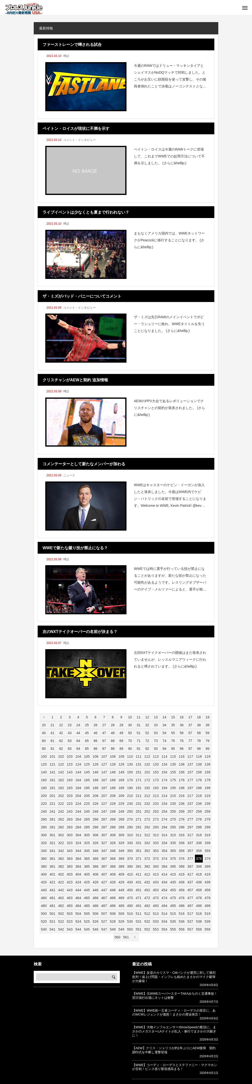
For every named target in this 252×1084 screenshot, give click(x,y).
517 (190, 914)
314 (164, 835)
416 (181, 874)
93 (156, 749)
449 (121, 890)
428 (112, 882)
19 (207, 717)
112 (147, 756)
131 (138, 764)
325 (87, 843)
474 (164, 898)
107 (104, 756)
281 (52, 827)
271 (138, 819)
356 (181, 851)
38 (199, 725)
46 (95, 733)
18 (199, 717)
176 (181, 780)
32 (147, 725)
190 (130, 788)
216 (181, 796)
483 (69, 906)
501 (52, 914)
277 (190, 819)
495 (173, 906)
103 (69, 756)
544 (78, 929)
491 (138, 906)
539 (207, 921)
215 (173, 796)
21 (52, 725)
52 (147, 733)
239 (207, 804)
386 (95, 866)
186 (95, 788)
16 (182, 717)
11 (139, 717)
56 (182, 733)
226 (95, 804)
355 (173, 851)
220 (44, 804)
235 (173, 804)
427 (104, 882)
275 (173, 819)
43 (70, 733)
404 (78, 874)
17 (190, 717)
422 (61, 882)
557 (190, 929)
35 (173, 725)
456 (181, 890)
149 (121, 772)
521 (52, 921)
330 (130, 843)
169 (121, 780)
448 (112, 890)
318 (199, 835)
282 (61, 827)
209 (121, 796)
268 (112, 819)
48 (113, 733)
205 (87, 796)
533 (155, 921)
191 (138, 788)
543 (69, 929)
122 (61, 764)
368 (112, 859)
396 (181, 866)
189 (121, 788)
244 (78, 811)
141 (52, 772)
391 (138, 866)
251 (138, 811)
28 (113, 725)
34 (164, 725)
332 (147, 843)
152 (147, 772)
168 (112, 780)
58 (199, 733)
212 (147, 796)
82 (61, 749)
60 (44, 741)
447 (104, 890)
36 (182, 725)
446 (95, 890)
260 (44, 819)
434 (164, 882)
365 (87, 859)
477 (190, 898)
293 (155, 827)
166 (95, 780)
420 (44, 882)
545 (87, 929)
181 (52, 788)
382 (61, 866)
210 (130, 796)
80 (44, 749)
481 (52, 906)
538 (199, 921)
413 (155, 874)
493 (155, 906)
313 (155, 835)
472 (147, 898)
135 (173, 764)
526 (95, 921)
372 (147, 859)
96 (182, 749)
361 (52, 859)
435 (173, 882)
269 (121, 819)
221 (52, 804)
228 (112, 804)
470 (130, 898)
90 (130, 749)
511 (138, 914)
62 (61, 741)
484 (78, 906)
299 (207, 827)
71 (139, 741)
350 (130, 851)
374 (164, 859)
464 (78, 898)
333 (155, 843)
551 (138, 929)
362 (61, 859)
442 (61, 890)
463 (69, 898)
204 (78, 796)
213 (155, 796)
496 (181, 906)
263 (69, 819)
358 (199, 851)
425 (87, 882)
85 (87, 749)
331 (138, 843)
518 (199, 914)
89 (121, 749)
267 (104, 819)
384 (78, 866)
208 (112, 796)
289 (121, 827)
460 (44, 898)
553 (155, 929)
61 (52, 741)
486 (95, 906)
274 (164, 819)
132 (147, 764)
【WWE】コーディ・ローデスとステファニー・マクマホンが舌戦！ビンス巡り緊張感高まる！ (174, 1067)
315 (173, 835)
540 (44, 929)
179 (207, 780)
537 (190, 921)
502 (61, 914)
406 (95, 874)
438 (199, 882)
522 (61, 921)
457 (190, 890)
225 (87, 804)
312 (147, 835)
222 (61, 804)
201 (52, 796)
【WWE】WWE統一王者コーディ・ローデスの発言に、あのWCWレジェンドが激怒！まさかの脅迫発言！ (174, 1012)
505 (87, 914)
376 (181, 859)
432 (147, 882)
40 (44, 733)
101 (52, 756)
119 (207, 756)
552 (147, 929)
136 (181, 764)
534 (164, 921)
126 (95, 764)
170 (130, 780)
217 (190, 796)
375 (173, 859)
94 (164, 749)
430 (130, 882)
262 (61, 819)
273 (155, 819)
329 (121, 843)
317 (190, 835)
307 (104, 835)
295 (173, 827)
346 (95, 851)
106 (95, 756)
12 (147, 717)
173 (155, 780)
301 (52, 835)
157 (190, 772)
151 (138, 772)
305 (87, 835)
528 (112, 921)
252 (147, 811)
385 (87, 866)
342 (61, 851)
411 (138, 874)
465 (87, 898)
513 (155, 914)
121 (52, 764)
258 (199, 811)
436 (181, 882)
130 (130, 764)
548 (112, 929)
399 (207, 866)
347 (104, 851)
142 (61, 772)
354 (164, 851)
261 (52, 819)
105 (87, 756)
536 (181, 921)
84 (78, 749)
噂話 (66, 56)
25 (87, 725)
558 (199, 929)
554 (164, 929)
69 (121, 741)
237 (190, 804)
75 (173, 741)
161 (52, 780)
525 (87, 921)
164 (78, 780)
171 (138, 780)
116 (181, 756)
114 (164, 756)
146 (95, 772)
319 (207, 835)
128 (112, 764)
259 (207, 811)
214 (164, 796)
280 (44, 827)
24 (78, 725)
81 (52, 749)
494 (164, 906)
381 (52, 866)
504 (78, 914)
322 (61, 843)
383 (69, 866)
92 (147, 749)
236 (181, 804)
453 (155, 890)
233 (155, 804)
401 (52, 874)
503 (69, 914)
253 (155, 811)
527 (104, 921)
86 (95, 749)
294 (164, 827)
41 (52, 733)
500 (44, 914)
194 (164, 788)
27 (104, 725)
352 (147, 851)
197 (190, 788)
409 (121, 874)
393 (155, 866)
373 (155, 859)
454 (164, 890)
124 (78, 764)
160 (44, 780)
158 (199, 772)
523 (69, 921)
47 (104, 733)
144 (78, 772)
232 (147, 804)
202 (61, 796)
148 (112, 772)
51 (139, 733)
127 (104, 764)
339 (207, 843)
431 (138, 882)
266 (95, 819)
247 (104, 811)
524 (78, 921)
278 (199, 819)
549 (121, 929)
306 (95, 835)
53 (156, 733)
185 (87, 788)
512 (147, 914)
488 (112, 906)
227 (104, 804)
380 (44, 866)
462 (61, 898)
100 (44, 756)
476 (181, 898)
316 (181, 835)
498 (199, 906)
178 (199, 780)
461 (52, 898)
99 (207, 749)
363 (69, 859)
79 (207, 741)
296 (181, 827)
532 (147, 921)
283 (69, 827)
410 (130, 874)
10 (130, 717)
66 (95, 741)
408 (112, 874)
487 (104, 906)
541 (52, 929)
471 (138, 898)
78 (199, 741)
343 (69, 851)
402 (61, 874)
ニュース (69, 475)
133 (155, 764)
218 (199, 796)
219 (207, 796)
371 (138, 859)
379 (207, 859)
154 (164, 772)
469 (121, 898)
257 (190, 811)
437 (190, 882)
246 (95, 811)
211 (138, 796)
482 (61, 906)
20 (44, 725)
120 (44, 764)
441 (52, 890)
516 (181, 914)
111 (138, 756)
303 (69, 835)
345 (87, 851)
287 (104, 827)
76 (182, 741)
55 (173, 733)
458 (199, 890)
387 (104, 866)
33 (156, 725)
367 (104, 859)
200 (44, 796)
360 (44, 859)
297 (190, 827)
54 (164, 733)
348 (112, 851)
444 (78, 890)
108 (112, 756)
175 (173, 780)
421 (52, 882)
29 (121, 725)
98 (199, 749)
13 (156, 717)
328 (112, 843)
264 (78, 819)
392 (147, 866)
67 (104, 741)
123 (69, 764)
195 (173, 788)
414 (164, 874)
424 (78, 882)
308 (112, 835)
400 (44, 874)
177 (190, 780)
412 (147, 874)
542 (61, 929)
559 (207, 929)
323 (69, 843)
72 (147, 741)
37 (190, 725)
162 (61, 780)
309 (121, 835)
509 (121, 914)
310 (130, 835)
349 (121, 851)
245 (87, 811)
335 (173, 843)
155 (173, 772)
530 (130, 921)
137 (190, 764)
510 (130, 914)
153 (155, 772)
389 (121, 866)
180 (44, 788)
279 (207, 819)
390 (130, 866)
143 (69, 772)
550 (130, 929)
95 (173, 749)
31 (139, 725)
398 (199, 866)
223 (69, 804)
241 (52, 811)
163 (69, 780)
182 (61, 788)
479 (207, 898)
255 (173, 811)
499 (207, 906)
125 (87, 764)
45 (87, 733)
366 (95, 859)
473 (155, 898)
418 (199, 874)
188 (112, 788)
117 (190, 756)
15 (173, 717)
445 (87, 890)
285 (87, 827)
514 (164, 914)
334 (164, 843)
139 (207, 764)
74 (164, 741)
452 (147, 890)
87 (104, 749)
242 (61, 811)
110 (130, 756)
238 (199, 804)
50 (130, 733)
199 (207, 788)
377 (190, 859)
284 (78, 827)
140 (44, 772)
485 (87, 906)
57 (190, 733)
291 (138, 827)
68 (113, 741)
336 (181, 843)
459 (207, 890)
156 (181, 772)
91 (139, 749)
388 (112, 866)
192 (147, 788)
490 (130, 906)
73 (156, 741)
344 (78, 851)
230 (130, 804)
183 (69, 788)
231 (138, 804)
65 (87, 741)
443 (69, 890)
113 (155, 756)
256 (181, 811)
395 (173, 866)
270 (130, 819)
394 (164, 866)
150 (130, 772)
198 (199, 788)
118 (199, 756)
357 (190, 851)
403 (69, 874)
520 (44, 921)
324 (78, 843)
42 (61, 733)
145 (87, 772)
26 (95, 725)
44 (78, 733)
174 (164, 780)
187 (104, 788)
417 (190, 874)
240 (44, 811)
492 (147, 906)
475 (173, 898)
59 (207, 733)
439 (207, 882)
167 (104, 780)
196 (181, 788)
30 (130, 725)
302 (61, 835)
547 (104, 929)
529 (121, 921)
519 (207, 914)
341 (52, 851)
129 (121, 764)
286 (95, 827)
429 (121, 882)
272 (147, 819)
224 (78, 804)
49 (121, 733)
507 (104, 914)
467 (104, 898)
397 (190, 866)
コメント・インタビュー (79, 140)
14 (164, 717)
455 (173, 890)
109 (121, 756)
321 (52, 843)
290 (130, 827)
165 (87, 780)
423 (69, 882)
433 (155, 882)
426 (95, 882)
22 (61, 725)
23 (70, 725)
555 (173, 929)
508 (112, 914)
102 (61, 756)
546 (95, 929)
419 (207, 874)
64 (78, 741)
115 (173, 756)
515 (173, 914)
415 (173, 874)
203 (69, 796)
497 (190, 906)
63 (70, 741)
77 (190, 741)
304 (78, 835)
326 (95, 843)
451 (138, 890)
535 (173, 921)
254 (164, 811)
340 (44, 851)
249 (121, 811)
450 (130, 890)
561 (126, 937)
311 (138, 835)
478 (199, 898)
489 (121, 906)
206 (95, 796)
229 (121, 804)
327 (104, 843)
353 (155, 851)
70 (130, 741)
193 (155, 788)
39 (207, 725)
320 (44, 843)
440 (44, 890)
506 (95, 914)
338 (199, 843)
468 (112, 898)
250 (130, 811)
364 (78, 859)
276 (181, 819)
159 (207, 772)
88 (113, 749)
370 (130, 859)
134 (164, 764)
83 (70, 749)
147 (104, 772)
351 (138, 851)
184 (78, 788)
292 (147, 827)
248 (112, 811)
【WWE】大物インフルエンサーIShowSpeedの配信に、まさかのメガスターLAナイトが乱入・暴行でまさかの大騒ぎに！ (174, 1031)
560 (117, 937)
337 (190, 843)
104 (78, 756)
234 (164, 804)
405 (87, 874)
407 (104, 874)
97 (190, 749)
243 (69, 811)
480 (44, 906)
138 (199, 764)
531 (138, 921)
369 (121, 859)
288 (112, 827)
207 (104, 796)
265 (87, 819)
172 (147, 780)
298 (199, 827)
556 (181, 929)
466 (95, 898)
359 (207, 851)
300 (44, 835)
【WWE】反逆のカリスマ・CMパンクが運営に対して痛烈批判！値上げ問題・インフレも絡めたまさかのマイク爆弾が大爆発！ (174, 977)
